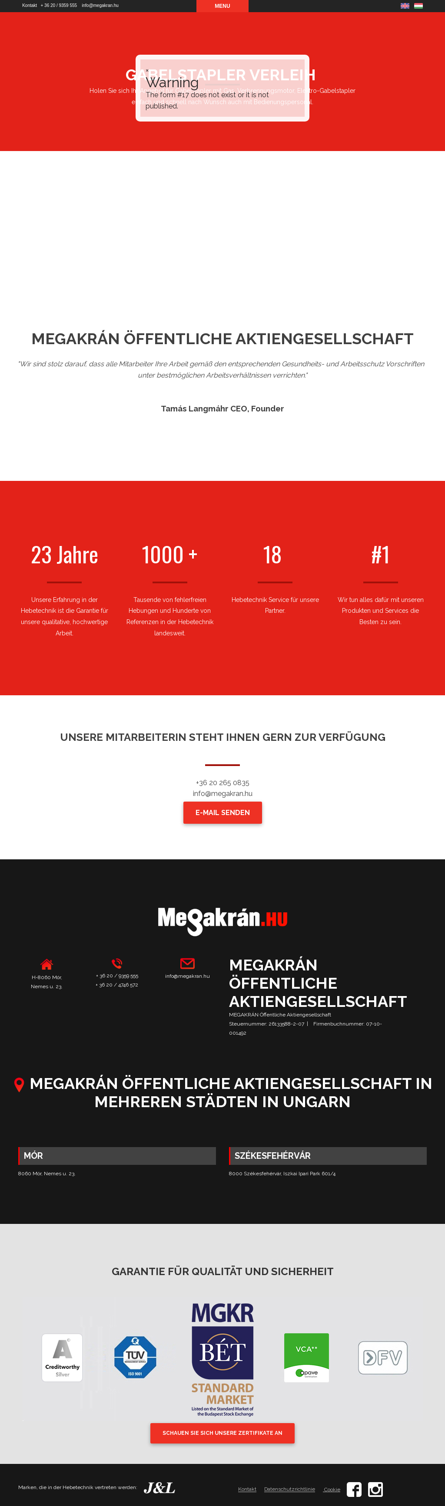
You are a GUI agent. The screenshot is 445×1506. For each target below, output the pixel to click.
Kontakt (29, 5)
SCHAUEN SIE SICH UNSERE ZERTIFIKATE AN (222, 1433)
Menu (222, 6)
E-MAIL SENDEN (223, 813)
